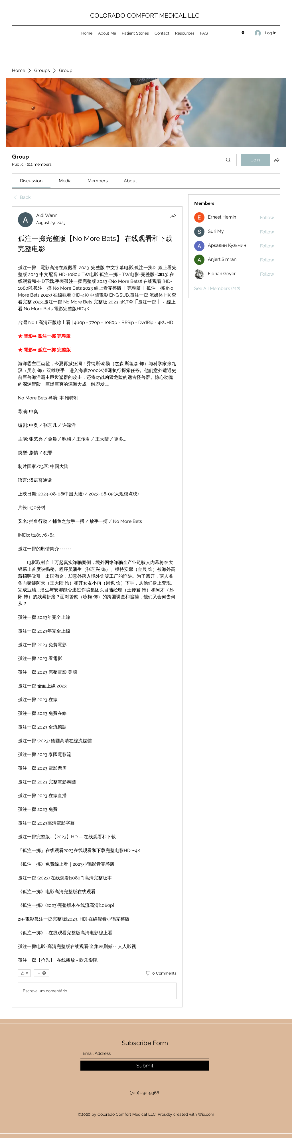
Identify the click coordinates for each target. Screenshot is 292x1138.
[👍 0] (24, 973)
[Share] (173, 215)
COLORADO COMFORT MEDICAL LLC (144, 15)
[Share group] (276, 159)
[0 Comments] (161, 973)
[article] (97, 606)
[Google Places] (243, 33)
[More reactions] (41, 973)
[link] (31, 180)
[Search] (228, 160)
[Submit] (144, 1066)
